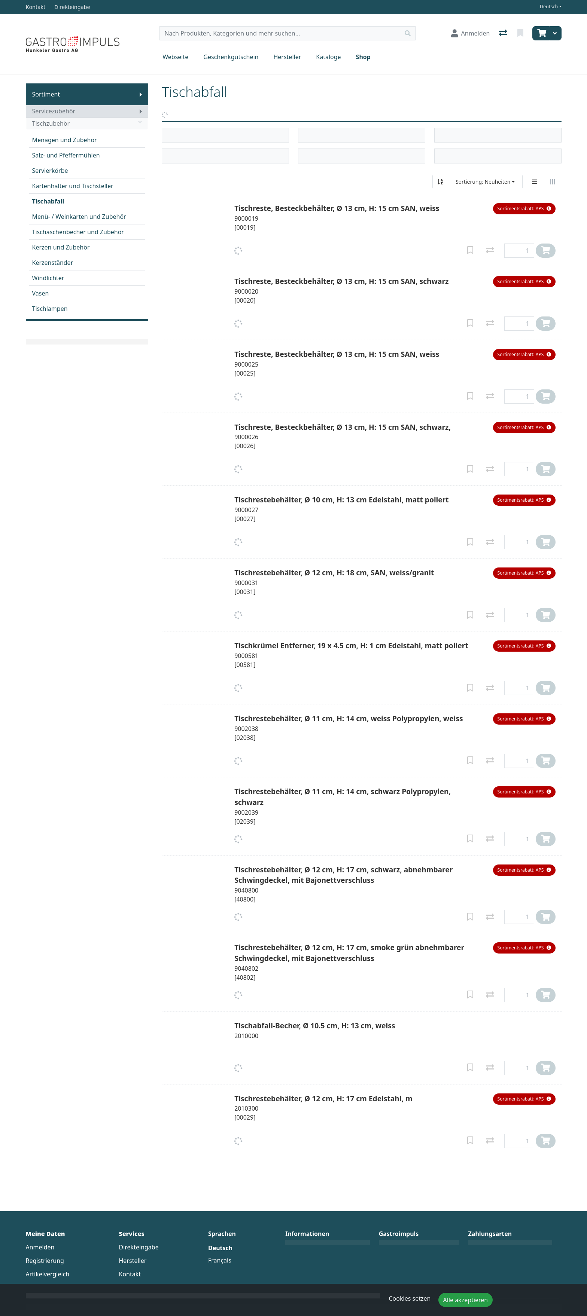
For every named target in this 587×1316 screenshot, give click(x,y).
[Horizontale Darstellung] (553, 181)
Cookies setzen (410, 1298)
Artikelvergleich (48, 1274)
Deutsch (549, 6)
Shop (363, 57)
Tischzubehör (87, 123)
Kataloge (328, 57)
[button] (524, 208)
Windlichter (48, 278)
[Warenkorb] (541, 33)
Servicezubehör (54, 111)
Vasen (40, 293)
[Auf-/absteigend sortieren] (440, 181)
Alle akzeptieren (465, 1300)
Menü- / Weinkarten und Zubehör (79, 216)
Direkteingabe (139, 1247)
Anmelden (40, 1247)
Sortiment (46, 94)
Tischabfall (48, 201)
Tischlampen (50, 308)
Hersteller (287, 57)
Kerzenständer (52, 262)
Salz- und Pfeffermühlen (66, 155)
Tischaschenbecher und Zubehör (78, 232)
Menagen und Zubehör (64, 140)
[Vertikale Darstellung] (535, 181)
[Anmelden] (471, 33)
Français (219, 1260)
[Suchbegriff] (280, 33)
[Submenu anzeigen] (141, 94)
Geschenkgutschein (230, 57)
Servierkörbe (50, 170)
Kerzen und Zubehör (61, 247)
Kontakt (130, 1274)
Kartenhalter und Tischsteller (72, 186)
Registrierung (45, 1261)
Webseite (175, 57)
